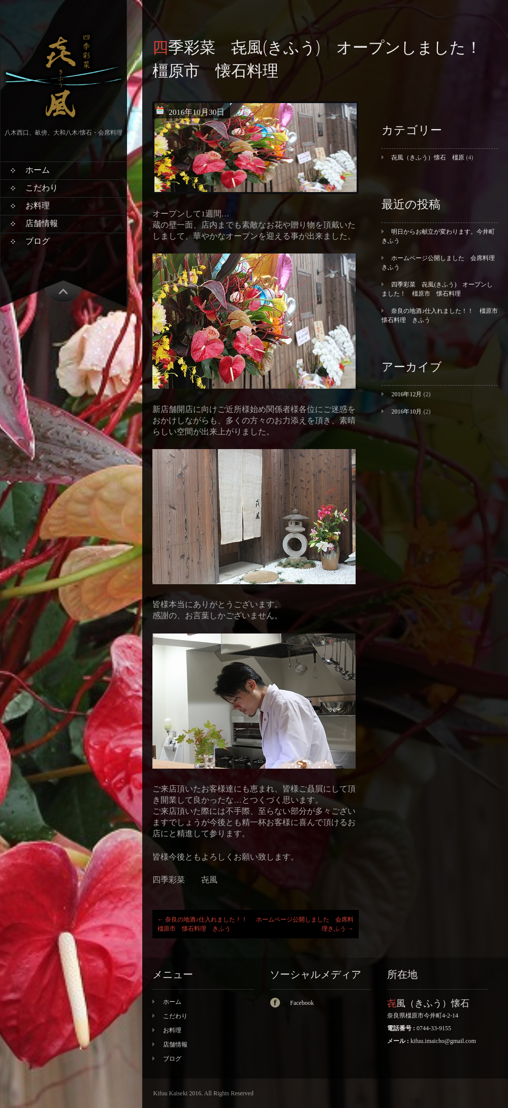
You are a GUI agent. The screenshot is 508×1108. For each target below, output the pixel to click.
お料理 (37, 205)
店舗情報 (41, 223)
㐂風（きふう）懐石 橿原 (427, 157)
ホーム (37, 170)
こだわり (41, 187)
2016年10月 (406, 411)
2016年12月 (406, 394)
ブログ (37, 241)
